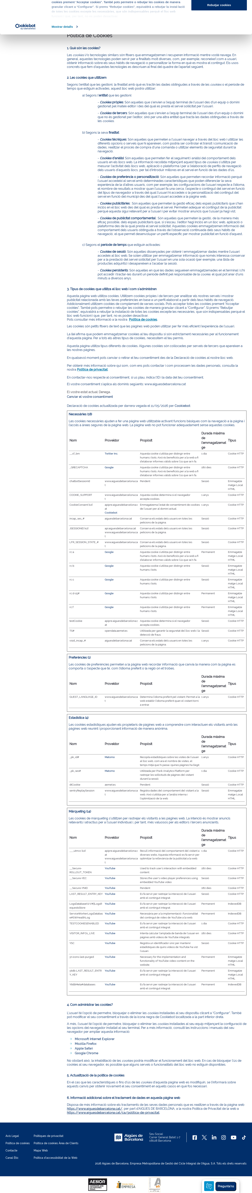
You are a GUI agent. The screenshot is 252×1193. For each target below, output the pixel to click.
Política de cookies (18, 1143)
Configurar (219, 23)
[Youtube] (233, 1137)
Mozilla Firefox (85, 1044)
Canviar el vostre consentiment (90, 397)
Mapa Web (41, 1150)
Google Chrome (86, 1053)
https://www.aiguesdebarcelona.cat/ (94, 1109)
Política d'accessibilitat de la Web (55, 1157)
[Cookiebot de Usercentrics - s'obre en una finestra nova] (25, 58)
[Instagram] (223, 1137)
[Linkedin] (214, 1137)
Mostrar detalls (62, 57)
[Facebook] (195, 1137)
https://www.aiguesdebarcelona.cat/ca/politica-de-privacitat (113, 1112)
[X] (204, 1137)
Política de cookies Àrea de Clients (56, 1143)
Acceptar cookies (219, 10)
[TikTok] (243, 1137)
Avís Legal (12, 1135)
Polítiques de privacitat (48, 1135)
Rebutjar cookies (219, 36)
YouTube (110, 868)
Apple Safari (84, 1048)
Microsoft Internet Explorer (95, 1039)
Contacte (11, 1150)
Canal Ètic (12, 1157)
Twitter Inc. (111, 453)
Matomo (110, 757)
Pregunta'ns (226, 1186)
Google (109, 467)
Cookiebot (182, 406)
